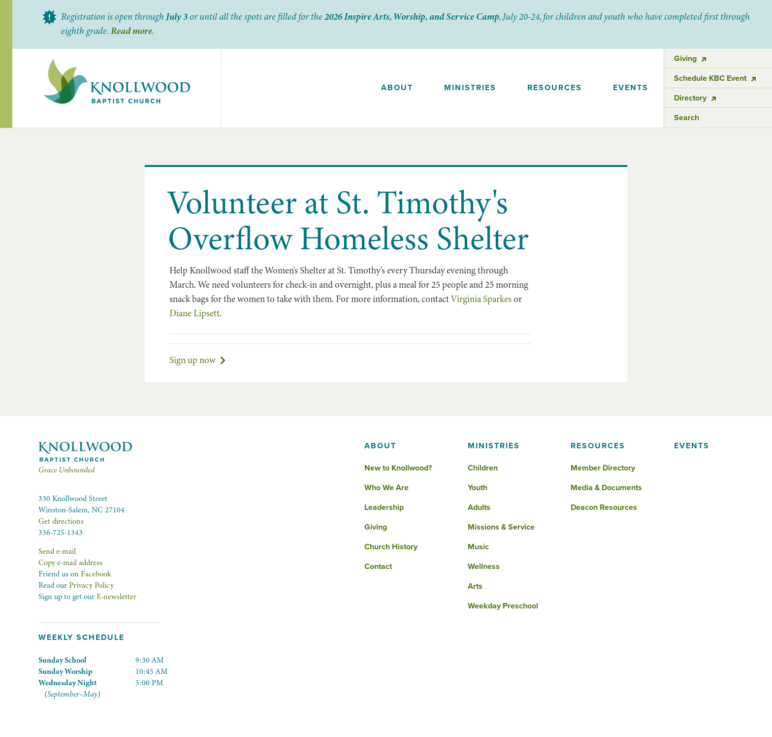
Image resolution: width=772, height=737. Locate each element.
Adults (479, 507)
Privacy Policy (91, 585)
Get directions (61, 521)
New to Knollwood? (398, 468)
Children (483, 468)
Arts (475, 586)
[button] (397, 88)
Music (478, 547)
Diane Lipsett (194, 313)
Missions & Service (501, 527)
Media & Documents (606, 488)
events (630, 88)
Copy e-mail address (70, 562)
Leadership (384, 507)
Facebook (96, 574)
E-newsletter (116, 596)
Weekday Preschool (503, 606)
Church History (391, 547)
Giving (375, 527)
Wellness (484, 566)
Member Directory (603, 468)
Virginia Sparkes (481, 299)
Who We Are (386, 488)
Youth (477, 488)
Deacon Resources (604, 507)
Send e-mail (57, 551)
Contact (378, 566)
